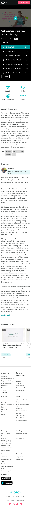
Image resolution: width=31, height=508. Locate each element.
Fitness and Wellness (7, 404)
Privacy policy (20, 500)
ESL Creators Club (21, 415)
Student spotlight (6, 459)
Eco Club (19, 413)
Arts (2, 400)
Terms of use (10, 500)
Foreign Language (6, 383)
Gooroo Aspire (20, 390)
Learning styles (5, 445)
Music (3, 412)
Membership (5, 438)
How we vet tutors (21, 436)
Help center (19, 457)
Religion (3, 414)
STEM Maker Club (21, 420)
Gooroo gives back (7, 466)
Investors (4, 464)
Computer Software (22, 388)
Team (2, 461)
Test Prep (4, 392)
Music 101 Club (20, 418)
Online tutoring (6, 443)
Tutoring (3, 436)
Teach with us (20, 438)
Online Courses (5, 433)
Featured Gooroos (21, 433)
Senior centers (5, 450)
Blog (2, 468)
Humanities (4, 385)
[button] (15, 18)
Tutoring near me (6, 448)
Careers (18, 381)
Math (2, 388)
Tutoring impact (6, 471)
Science (3, 390)
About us (4, 457)
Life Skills (4, 409)
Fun (2, 407)
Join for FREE (24, 3)
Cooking (3, 402)
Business (18, 379)
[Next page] (29, 344)
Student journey (6, 440)
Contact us (19, 459)
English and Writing (7, 381)
